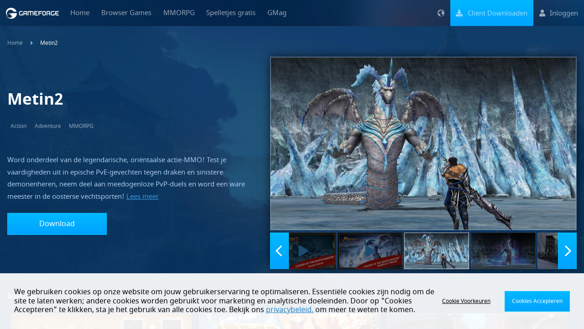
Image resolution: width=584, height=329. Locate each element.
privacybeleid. (289, 309)
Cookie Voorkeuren (466, 301)
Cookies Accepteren (537, 301)
